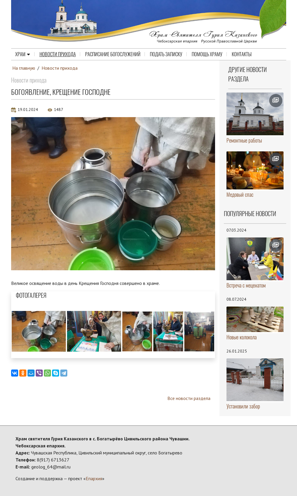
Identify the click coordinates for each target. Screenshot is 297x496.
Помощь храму (207, 54)
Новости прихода (58, 54)
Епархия (94, 478)
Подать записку (166, 54)
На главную (23, 68)
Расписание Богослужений (112, 54)
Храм (22, 54)
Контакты (242, 54)
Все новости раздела (188, 398)
